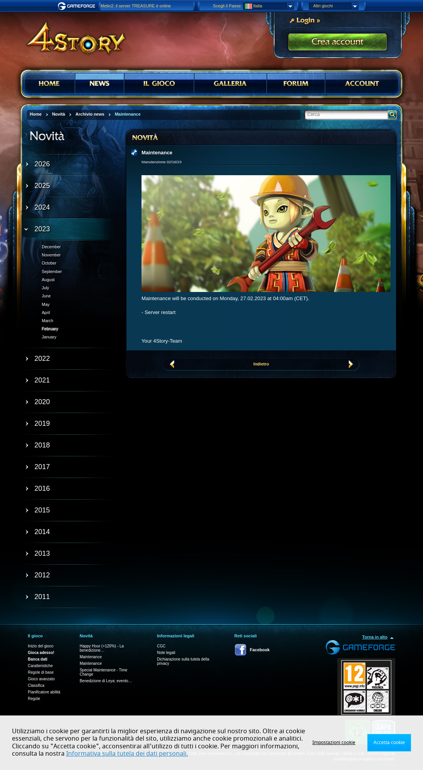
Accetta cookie (389, 742)
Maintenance (91, 657)
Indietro (261, 364)
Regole (34, 699)
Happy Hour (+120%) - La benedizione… (102, 648)
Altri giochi (335, 6)
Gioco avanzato (41, 679)
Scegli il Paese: (227, 5)
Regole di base (41, 672)
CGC (161, 646)
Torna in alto (374, 637)
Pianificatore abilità (44, 692)
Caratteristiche (40, 666)
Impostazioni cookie (333, 742)
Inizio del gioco (40, 646)
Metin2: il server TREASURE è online (136, 5)
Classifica (36, 685)
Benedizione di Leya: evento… (106, 681)
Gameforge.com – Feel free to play (78, 6)
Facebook (259, 649)
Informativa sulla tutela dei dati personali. (127, 753)
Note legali (166, 652)
